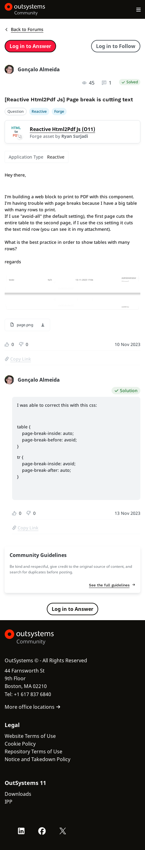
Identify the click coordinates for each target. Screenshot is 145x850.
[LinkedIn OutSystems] (21, 831)
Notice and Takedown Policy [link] (37, 759)
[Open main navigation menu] (138, 9)
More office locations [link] (33, 706)
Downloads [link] (18, 794)
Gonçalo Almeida (39, 69)
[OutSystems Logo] (39, 637)
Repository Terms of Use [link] (33, 751)
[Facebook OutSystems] (42, 831)
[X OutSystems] (63, 831)
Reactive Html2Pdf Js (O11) (62, 129)
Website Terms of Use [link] (30, 736)
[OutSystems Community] (25, 9)
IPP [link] (8, 801)
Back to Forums (24, 29)
